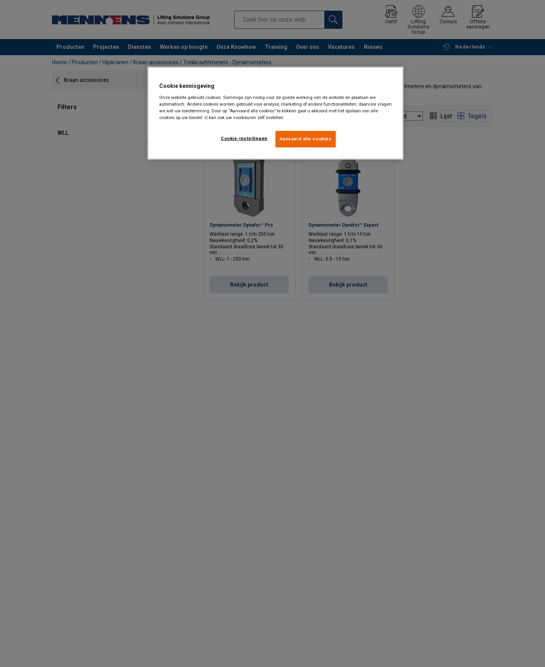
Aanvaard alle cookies (306, 139)
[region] (275, 113)
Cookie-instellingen (244, 138)
